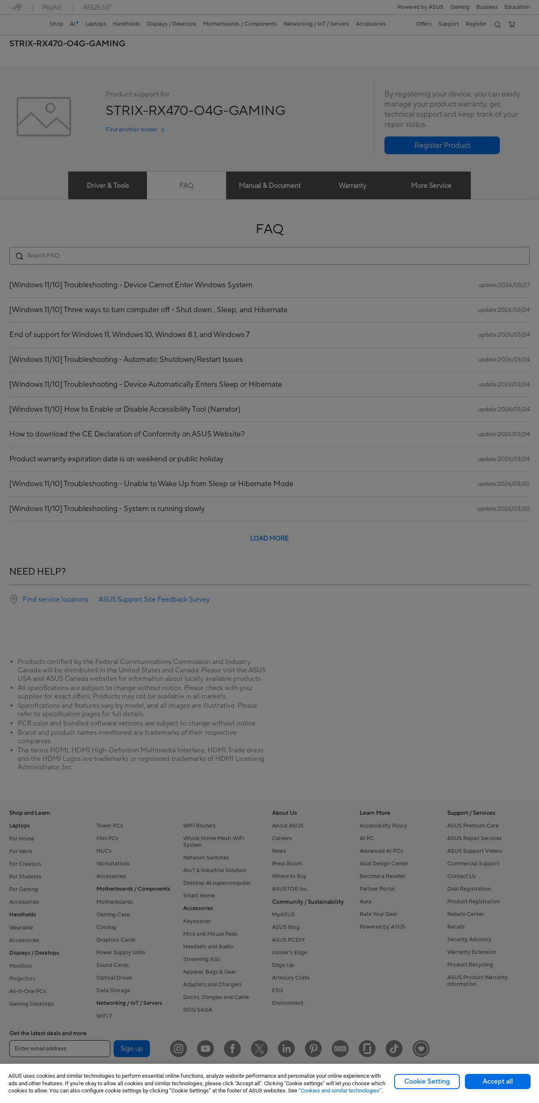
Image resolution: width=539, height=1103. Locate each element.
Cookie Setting (427, 1081)
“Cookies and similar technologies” (340, 1090)
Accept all (498, 1081)
